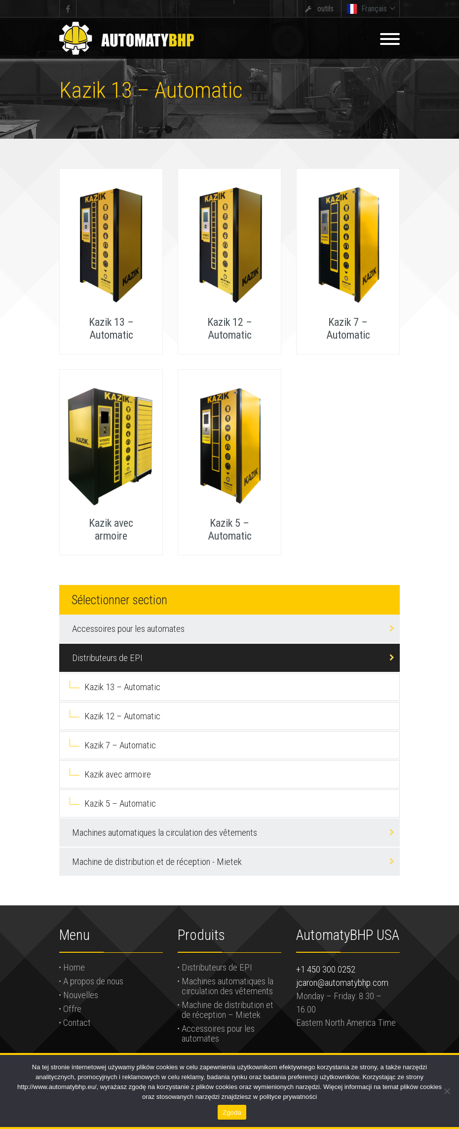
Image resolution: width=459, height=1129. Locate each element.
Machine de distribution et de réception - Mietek (157, 861)
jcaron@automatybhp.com (342, 982)
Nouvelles (80, 995)
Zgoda (232, 1112)
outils (325, 8)
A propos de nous (93, 981)
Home (74, 967)
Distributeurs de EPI (107, 657)
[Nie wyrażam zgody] (447, 1091)
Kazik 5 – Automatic (120, 803)
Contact (77, 1022)
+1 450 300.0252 (325, 969)
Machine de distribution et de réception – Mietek (227, 1009)
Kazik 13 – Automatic (122, 687)
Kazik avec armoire (117, 774)
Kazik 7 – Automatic (120, 745)
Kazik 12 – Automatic (122, 716)
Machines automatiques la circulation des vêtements (164, 832)
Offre (72, 1008)
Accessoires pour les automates (128, 628)
